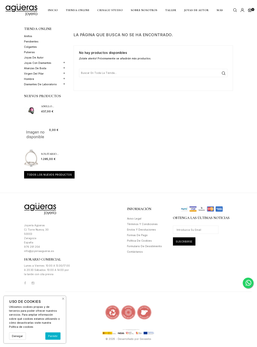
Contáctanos (135, 251)
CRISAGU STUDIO (110, 10)
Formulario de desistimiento (144, 246)
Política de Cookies (139, 240)
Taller (170, 10)
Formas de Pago (137, 235)
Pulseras (29, 52)
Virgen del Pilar (34, 73)
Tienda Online (77, 10)
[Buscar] (153, 73)
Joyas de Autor (196, 10)
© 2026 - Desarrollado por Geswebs (128, 338)
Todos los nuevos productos (49, 174)
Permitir (53, 336)
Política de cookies (21, 326)
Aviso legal (134, 218)
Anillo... (47, 106)
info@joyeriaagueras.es (39, 250)
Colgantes (30, 46)
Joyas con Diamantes (37, 62)
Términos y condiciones (142, 224)
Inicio (53, 10)
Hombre (29, 78)
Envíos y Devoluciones (141, 229)
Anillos (28, 36)
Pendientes (31, 41)
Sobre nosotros (144, 10)
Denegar (17, 336)
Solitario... (50, 154)
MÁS (220, 10)
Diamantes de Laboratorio (40, 84)
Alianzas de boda (35, 68)
